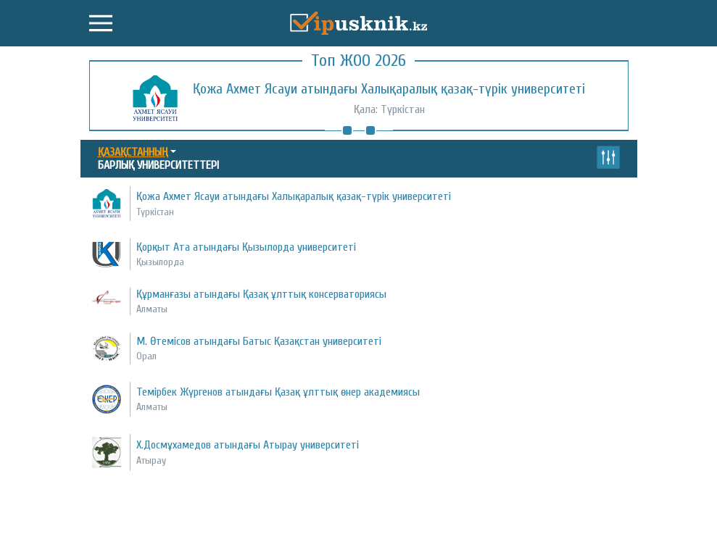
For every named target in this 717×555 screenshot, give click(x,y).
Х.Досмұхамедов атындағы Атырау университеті (247, 444)
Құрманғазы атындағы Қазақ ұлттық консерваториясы (261, 294)
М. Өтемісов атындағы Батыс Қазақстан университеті (258, 341)
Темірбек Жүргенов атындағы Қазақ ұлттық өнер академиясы (278, 391)
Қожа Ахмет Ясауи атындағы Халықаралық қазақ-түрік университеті (389, 88)
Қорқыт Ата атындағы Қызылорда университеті (246, 247)
